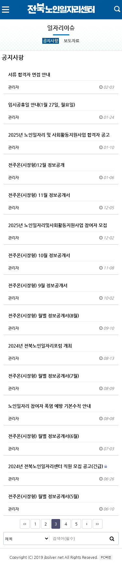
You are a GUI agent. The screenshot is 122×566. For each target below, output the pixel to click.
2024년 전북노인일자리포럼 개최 (40, 345)
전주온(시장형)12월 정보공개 (36, 164)
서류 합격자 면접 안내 (29, 74)
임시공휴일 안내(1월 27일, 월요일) (41, 104)
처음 (25, 524)
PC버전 (106, 557)
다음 (87, 524)
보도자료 (71, 40)
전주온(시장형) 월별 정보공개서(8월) (43, 315)
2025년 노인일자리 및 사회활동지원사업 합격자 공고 (59, 134)
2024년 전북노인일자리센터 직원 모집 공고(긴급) (57, 466)
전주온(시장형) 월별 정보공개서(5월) (43, 496)
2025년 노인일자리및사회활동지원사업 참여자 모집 (57, 225)
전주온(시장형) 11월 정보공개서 (39, 195)
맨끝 (97, 524)
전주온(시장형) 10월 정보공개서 (39, 255)
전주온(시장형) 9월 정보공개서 (37, 285)
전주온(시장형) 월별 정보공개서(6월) (43, 436)
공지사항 (50, 40)
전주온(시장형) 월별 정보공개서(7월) (43, 375)
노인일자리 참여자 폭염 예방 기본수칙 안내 (49, 406)
